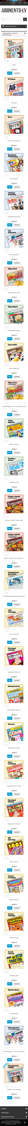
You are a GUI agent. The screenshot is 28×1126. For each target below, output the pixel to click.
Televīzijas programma (14, 216)
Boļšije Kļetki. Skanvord (14, 710)
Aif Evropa (14, 103)
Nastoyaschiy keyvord (14, 824)
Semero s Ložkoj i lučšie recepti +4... (14, 558)
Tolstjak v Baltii (14, 975)
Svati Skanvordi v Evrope (14, 786)
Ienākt (25, 2)
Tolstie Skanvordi (14, 899)
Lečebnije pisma (14, 482)
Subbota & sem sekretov (14, 1089)
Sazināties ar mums (13, 3)
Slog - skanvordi (14, 634)
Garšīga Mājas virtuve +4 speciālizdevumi (14, 406)
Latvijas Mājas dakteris (14, 330)
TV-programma (14, 178)
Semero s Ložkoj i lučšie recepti (14, 520)
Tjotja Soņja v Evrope (14, 748)
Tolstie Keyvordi (14, 937)
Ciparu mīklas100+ (14, 368)
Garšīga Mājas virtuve (14, 292)
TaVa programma (14, 254)
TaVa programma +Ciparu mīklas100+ (14, 1051)
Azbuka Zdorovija (14, 444)
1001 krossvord (14, 862)
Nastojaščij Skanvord (14, 672)
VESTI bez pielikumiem (14, 141)
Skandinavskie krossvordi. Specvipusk (14, 596)
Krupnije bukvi (14, 1013)
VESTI (14, 65)
